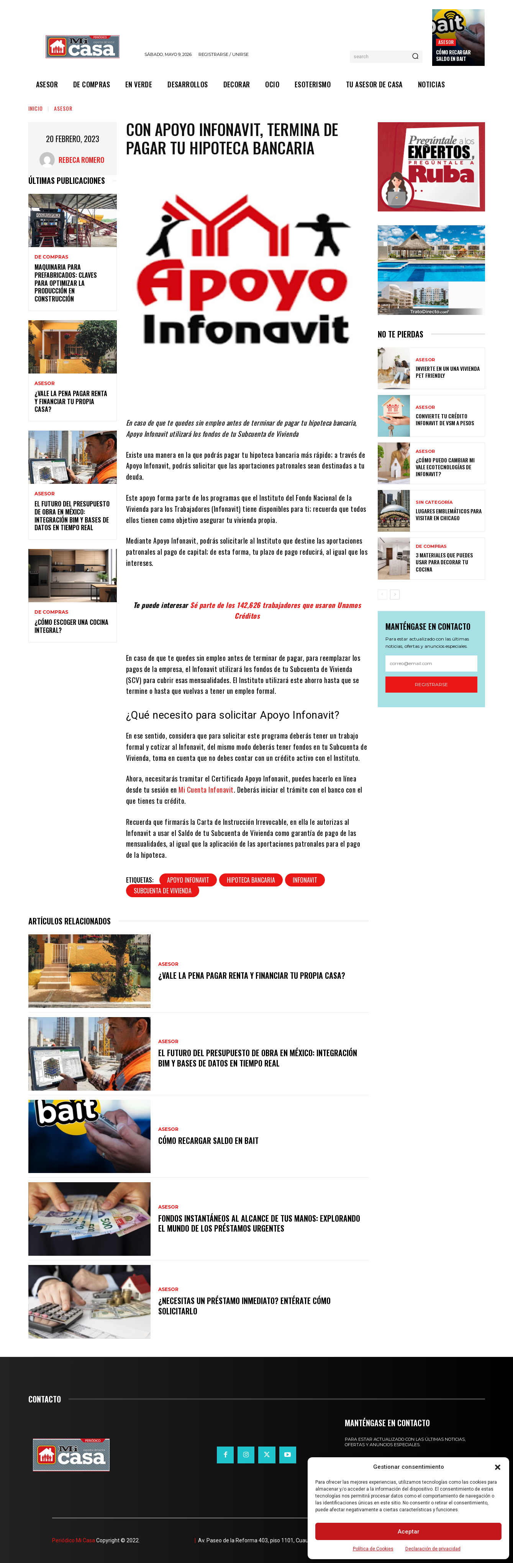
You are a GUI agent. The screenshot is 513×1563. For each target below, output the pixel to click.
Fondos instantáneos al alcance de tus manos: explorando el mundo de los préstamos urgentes (259, 1223)
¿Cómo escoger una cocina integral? (71, 626)
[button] (498, 1467)
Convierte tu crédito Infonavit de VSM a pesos (445, 419)
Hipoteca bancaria (251, 880)
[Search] (415, 57)
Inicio (35, 108)
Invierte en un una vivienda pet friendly (448, 371)
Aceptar (409, 1531)
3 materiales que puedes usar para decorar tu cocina (444, 562)
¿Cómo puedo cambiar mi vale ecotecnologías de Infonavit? (445, 467)
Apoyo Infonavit (188, 880)
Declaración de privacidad (433, 1549)
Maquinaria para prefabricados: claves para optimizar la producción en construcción (65, 282)
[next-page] (395, 595)
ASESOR (446, 42)
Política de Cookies (373, 1549)
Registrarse (431, 684)
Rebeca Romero (81, 160)
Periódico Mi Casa (73, 1540)
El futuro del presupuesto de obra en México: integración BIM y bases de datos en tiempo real (72, 515)
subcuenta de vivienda (163, 890)
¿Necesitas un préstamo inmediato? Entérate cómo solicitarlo (244, 1306)
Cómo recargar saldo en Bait (453, 55)
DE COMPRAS (51, 257)
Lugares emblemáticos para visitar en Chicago (449, 514)
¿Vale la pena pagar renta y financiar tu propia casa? (70, 401)
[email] (431, 663)
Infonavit (305, 880)
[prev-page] (382, 595)
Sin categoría (434, 502)
